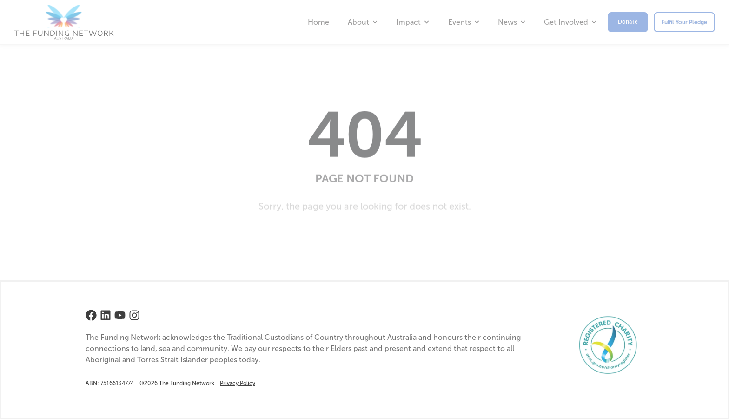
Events (463, 22)
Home (318, 22)
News (511, 22)
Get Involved (570, 22)
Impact (412, 22)
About (363, 22)
